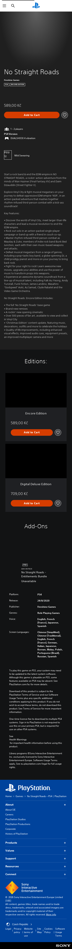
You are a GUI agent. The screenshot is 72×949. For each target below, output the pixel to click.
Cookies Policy (48, 930)
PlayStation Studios (15, 819)
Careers (9, 814)
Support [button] (36, 858)
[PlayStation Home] (36, 6)
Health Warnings (18, 739)
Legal (8, 928)
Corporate (10, 829)
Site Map (39, 930)
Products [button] (36, 843)
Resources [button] (36, 866)
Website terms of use (28, 932)
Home (8, 796)
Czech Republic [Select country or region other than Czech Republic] (19, 924)
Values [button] (36, 850)
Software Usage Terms (60, 932)
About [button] (36, 805)
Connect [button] (36, 874)
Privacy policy (17, 930)
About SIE (10, 809)
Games (19, 796)
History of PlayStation (16, 833)
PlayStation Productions (17, 824)
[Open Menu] (4, 6)
